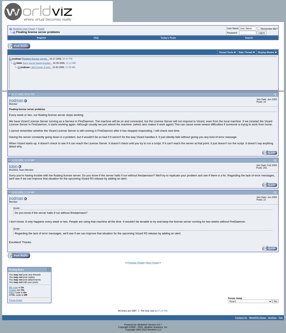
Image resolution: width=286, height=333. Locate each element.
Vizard (41, 29)
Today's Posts (168, 38)
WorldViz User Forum (24, 29)
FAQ (96, 38)
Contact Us (241, 317)
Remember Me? (268, 29)
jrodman (16, 100)
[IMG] (12, 292)
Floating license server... (35, 59)
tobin (13, 166)
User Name (233, 28)
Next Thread (152, 262)
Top (281, 317)
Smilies (12, 290)
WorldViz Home (257, 317)
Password (232, 32)
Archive (272, 317)
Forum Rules (15, 300)
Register (41, 38)
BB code (13, 287)
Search (249, 38)
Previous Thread (135, 262)
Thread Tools (226, 52)
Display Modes (266, 52)
